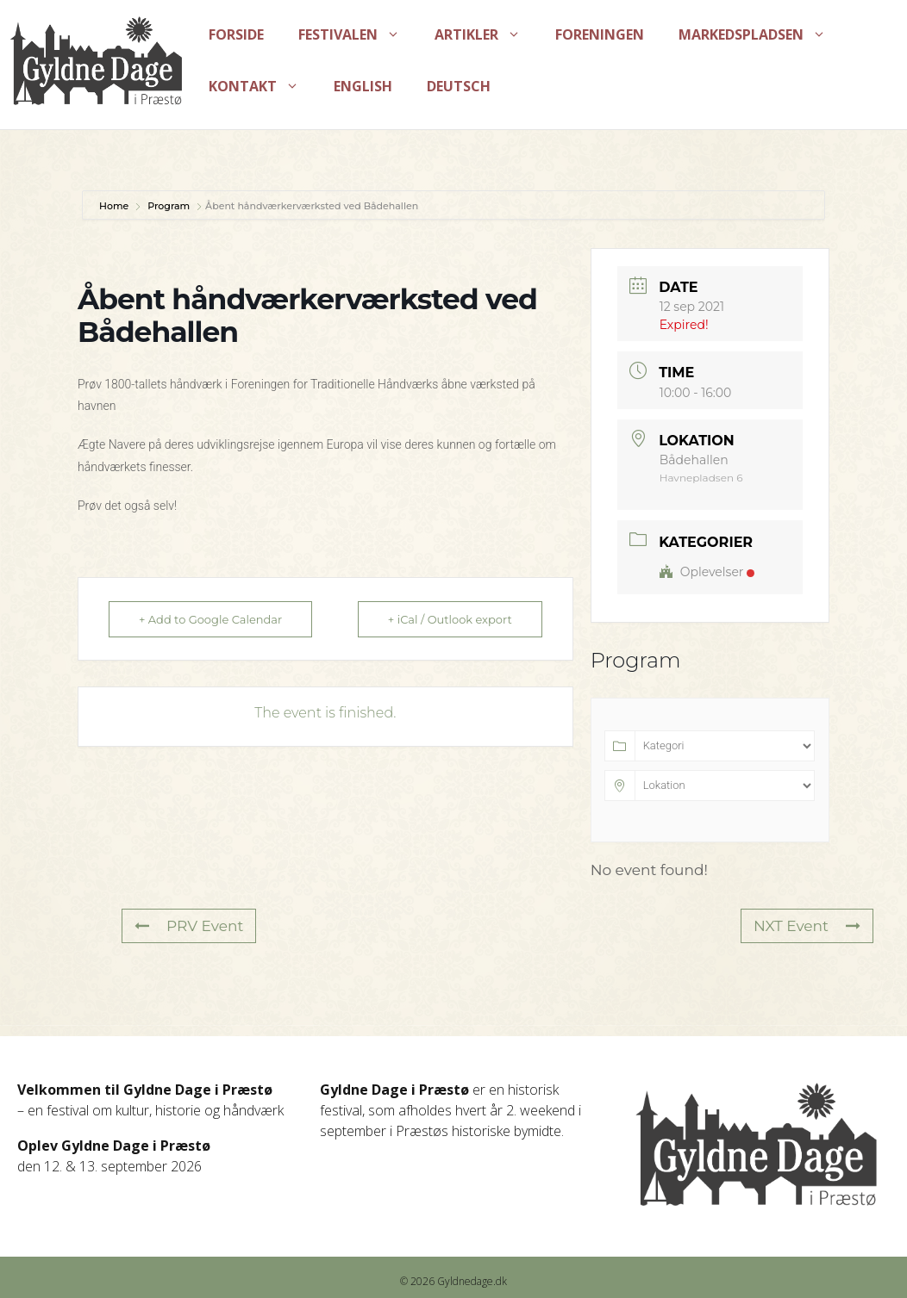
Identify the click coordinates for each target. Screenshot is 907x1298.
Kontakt (262, 86)
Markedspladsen (761, 34)
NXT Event (807, 926)
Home (115, 206)
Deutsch (459, 86)
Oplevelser (707, 572)
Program (168, 206)
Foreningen (599, 34)
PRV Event (188, 926)
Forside (236, 34)
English (363, 86)
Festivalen (357, 34)
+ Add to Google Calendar (210, 619)
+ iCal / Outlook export (450, 619)
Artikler (486, 34)
